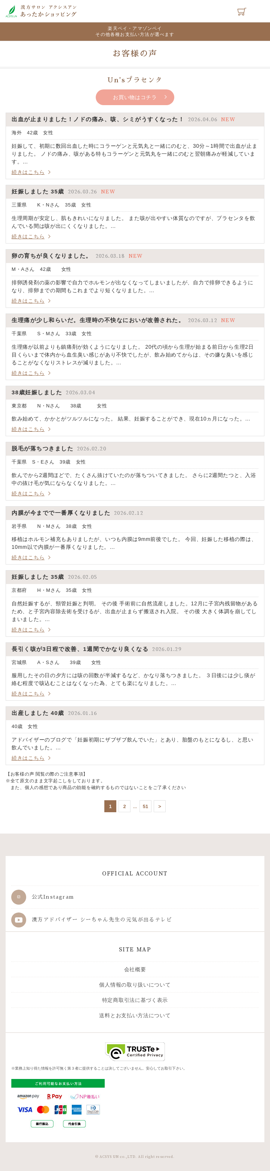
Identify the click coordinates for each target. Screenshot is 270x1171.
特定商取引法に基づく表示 (135, 1000)
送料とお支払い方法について (135, 1015)
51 (145, 806)
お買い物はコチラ (135, 97)
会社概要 (135, 969)
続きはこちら (28, 172)
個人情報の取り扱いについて (135, 985)
